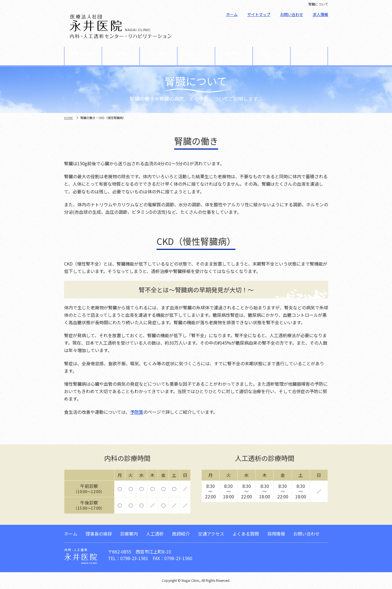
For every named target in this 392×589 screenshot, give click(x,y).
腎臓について (196, 55)
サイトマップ (258, 14)
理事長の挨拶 (83, 55)
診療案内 (120, 55)
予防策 (136, 412)
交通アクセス (271, 55)
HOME (68, 117)
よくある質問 (309, 55)
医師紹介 (234, 55)
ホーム (232, 14)
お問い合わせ (291, 14)
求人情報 (320, 14)
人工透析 (158, 55)
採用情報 (276, 533)
